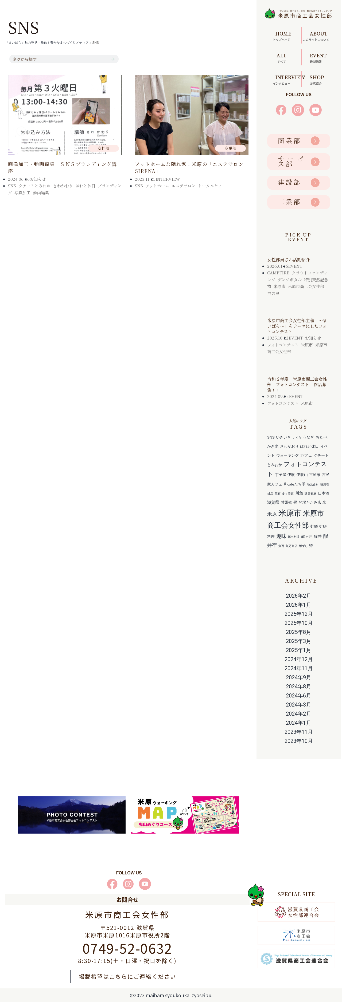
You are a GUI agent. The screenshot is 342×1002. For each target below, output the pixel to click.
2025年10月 (299, 623)
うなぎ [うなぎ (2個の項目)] (308, 437)
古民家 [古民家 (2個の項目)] (314, 475)
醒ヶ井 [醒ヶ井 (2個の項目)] (306, 537)
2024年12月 (299, 659)
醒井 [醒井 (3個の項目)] (318, 536)
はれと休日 (85, 185)
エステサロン (184, 185)
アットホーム (157, 185)
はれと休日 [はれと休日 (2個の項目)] (309, 446)
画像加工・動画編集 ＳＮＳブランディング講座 (62, 167)
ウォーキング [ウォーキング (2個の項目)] (287, 455)
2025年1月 (298, 650)
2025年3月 (298, 641)
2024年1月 (298, 723)
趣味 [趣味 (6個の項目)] (281, 536)
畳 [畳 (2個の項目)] (295, 502)
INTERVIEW (168, 179)
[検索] (112, 59)
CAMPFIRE (278, 272)
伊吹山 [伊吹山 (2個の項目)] (302, 475)
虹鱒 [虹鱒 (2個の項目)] (314, 526)
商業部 (289, 140)
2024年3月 (298, 704)
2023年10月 (299, 741)
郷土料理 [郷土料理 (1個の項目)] (294, 536)
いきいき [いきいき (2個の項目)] (283, 437)
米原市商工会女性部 (306, 286)
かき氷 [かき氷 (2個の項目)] (272, 446)
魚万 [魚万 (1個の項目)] (281, 545)
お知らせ (38, 179)
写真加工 (22, 192)
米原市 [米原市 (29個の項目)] (290, 512)
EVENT (295, 266)
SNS (12, 185)
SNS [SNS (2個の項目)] (271, 437)
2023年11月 (299, 732)
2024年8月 (298, 686)
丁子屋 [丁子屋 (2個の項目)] (280, 475)
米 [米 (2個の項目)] (324, 502)
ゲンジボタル (290, 279)
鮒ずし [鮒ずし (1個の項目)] (303, 545)
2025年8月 (298, 632)
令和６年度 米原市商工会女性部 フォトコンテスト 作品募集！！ (297, 384)
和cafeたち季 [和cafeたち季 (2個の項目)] (295, 484)
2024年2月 (298, 714)
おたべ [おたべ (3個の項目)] (322, 437)
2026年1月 (298, 605)
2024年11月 (299, 668)
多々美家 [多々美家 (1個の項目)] (288, 493)
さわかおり (63, 185)
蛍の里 (273, 293)
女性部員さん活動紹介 (288, 260)
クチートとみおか (34, 185)
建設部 (289, 182)
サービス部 (291, 161)
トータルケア (210, 185)
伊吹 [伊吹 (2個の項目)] (291, 475)
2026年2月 (298, 596)
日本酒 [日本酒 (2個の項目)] (323, 493)
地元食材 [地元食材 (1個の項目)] (313, 484)
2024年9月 (298, 677)
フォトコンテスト (282, 345)
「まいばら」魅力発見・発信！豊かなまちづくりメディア (47, 43)
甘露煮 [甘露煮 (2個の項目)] (286, 502)
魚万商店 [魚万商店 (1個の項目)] (291, 545)
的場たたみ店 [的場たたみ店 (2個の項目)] (310, 502)
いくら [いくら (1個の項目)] (297, 437)
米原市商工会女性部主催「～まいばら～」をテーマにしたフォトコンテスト (297, 326)
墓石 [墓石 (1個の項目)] (278, 493)
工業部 (289, 201)
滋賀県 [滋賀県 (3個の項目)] (273, 502)
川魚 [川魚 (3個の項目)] (299, 493)
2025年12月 (299, 614)
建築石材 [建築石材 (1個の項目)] (310, 493)
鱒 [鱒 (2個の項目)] (311, 546)
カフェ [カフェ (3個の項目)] (306, 455)
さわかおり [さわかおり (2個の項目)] (289, 446)
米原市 (280, 286)
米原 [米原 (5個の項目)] (272, 514)
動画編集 (41, 192)
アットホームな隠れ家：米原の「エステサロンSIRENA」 (189, 167)
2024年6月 (298, 695)
